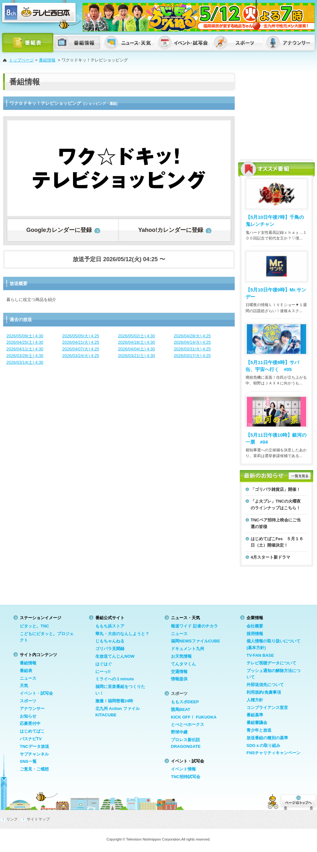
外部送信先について (265, 684)
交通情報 (179, 671)
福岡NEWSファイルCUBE (195, 641)
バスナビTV (31, 738)
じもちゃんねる (109, 641)
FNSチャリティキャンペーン (273, 752)
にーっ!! (103, 671)
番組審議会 (257, 722)
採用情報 (255, 633)
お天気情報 (181, 656)
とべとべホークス (187, 724)
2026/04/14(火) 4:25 (192, 342)
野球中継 (179, 732)
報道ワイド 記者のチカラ (194, 626)
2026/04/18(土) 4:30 (136, 342)
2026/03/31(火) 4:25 (192, 349)
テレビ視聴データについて (271, 663)
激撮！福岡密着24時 (114, 700)
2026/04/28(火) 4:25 (192, 335)
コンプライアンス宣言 (267, 707)
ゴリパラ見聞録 (109, 648)
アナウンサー (32, 708)
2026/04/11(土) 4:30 (24, 349)
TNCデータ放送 (34, 746)
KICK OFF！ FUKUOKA (194, 717)
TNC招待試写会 (185, 776)
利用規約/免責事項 (264, 692)
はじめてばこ (32, 731)
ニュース (28, 678)
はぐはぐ (103, 664)
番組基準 (255, 714)
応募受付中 (30, 723)
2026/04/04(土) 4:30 (136, 349)
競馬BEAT (180, 709)
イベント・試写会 (36, 693)
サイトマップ (38, 819)
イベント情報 (183, 769)
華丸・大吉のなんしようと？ (122, 633)
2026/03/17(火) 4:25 (192, 355)
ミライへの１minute (114, 679)
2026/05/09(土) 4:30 (24, 335)
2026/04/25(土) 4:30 (24, 342)
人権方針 (255, 700)
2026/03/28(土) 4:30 (24, 355)
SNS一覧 (28, 761)
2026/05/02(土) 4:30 (136, 335)
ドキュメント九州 (187, 648)
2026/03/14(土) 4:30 (24, 362)
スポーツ (28, 700)
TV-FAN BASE (260, 655)
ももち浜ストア (109, 626)
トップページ (21, 60)
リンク (12, 819)
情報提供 (179, 679)
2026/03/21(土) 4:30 (136, 355)
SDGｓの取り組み (263, 745)
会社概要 (255, 626)
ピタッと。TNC (34, 626)
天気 (24, 685)
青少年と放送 (259, 730)
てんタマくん (183, 664)
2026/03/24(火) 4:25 (80, 355)
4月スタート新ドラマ (270, 557)
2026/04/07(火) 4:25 (80, 349)
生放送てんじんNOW (115, 656)
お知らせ (28, 716)
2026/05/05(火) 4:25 (80, 335)
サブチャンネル (34, 754)
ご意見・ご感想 (34, 769)
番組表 (26, 670)
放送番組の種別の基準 (267, 737)
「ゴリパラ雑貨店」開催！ (275, 489)
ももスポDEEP (185, 701)
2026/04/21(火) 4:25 (80, 342)
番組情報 (47, 60)
